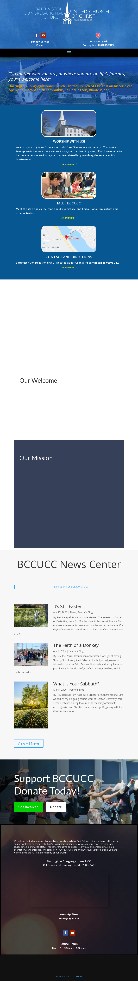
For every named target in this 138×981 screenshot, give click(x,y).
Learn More (67, 164)
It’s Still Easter (67, 606)
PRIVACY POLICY (63, 976)
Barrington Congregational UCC (71, 586)
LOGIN (79, 976)
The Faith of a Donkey (76, 645)
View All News (29, 743)
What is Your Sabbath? (76, 684)
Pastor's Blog (85, 612)
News (73, 612)
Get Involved (28, 807)
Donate (56, 807)
